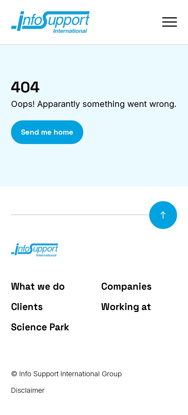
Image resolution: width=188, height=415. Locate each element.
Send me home (47, 132)
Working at (126, 307)
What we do (38, 286)
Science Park (40, 327)
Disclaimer (28, 390)
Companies (126, 286)
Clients (27, 307)
